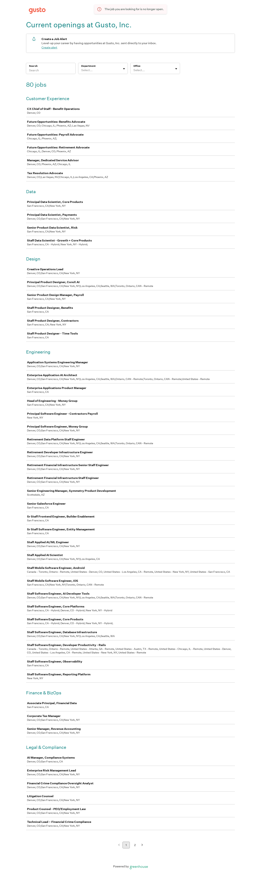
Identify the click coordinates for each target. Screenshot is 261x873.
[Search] (50, 71)
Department (88, 66)
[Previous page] (119, 845)
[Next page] (142, 845)
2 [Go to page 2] (135, 845)
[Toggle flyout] (124, 69)
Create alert (49, 47)
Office (136, 66)
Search (33, 66)
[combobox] (81, 70)
